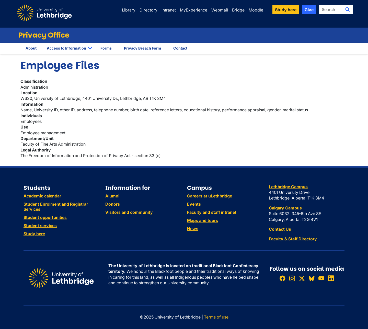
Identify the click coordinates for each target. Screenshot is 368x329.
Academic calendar (42, 195)
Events (194, 204)
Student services (40, 225)
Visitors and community (129, 212)
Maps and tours (202, 220)
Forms (106, 48)
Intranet (169, 10)
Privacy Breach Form (142, 48)
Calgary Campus (285, 207)
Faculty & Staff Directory (293, 238)
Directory (148, 10)
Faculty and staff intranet (211, 212)
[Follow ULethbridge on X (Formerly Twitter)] (302, 278)
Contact (180, 48)
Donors (112, 204)
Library (128, 10)
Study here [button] (285, 9)
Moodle (256, 10)
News (192, 228)
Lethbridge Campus (288, 186)
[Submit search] (347, 9)
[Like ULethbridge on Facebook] (282, 278)
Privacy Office (43, 35)
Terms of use (216, 317)
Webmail (219, 10)
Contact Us (280, 229)
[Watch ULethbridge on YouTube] (321, 278)
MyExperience (193, 10)
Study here (34, 233)
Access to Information (66, 48)
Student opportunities (45, 217)
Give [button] (309, 9)
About (31, 48)
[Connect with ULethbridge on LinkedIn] (331, 278)
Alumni (112, 195)
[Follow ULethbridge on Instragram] (292, 278)
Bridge (238, 10)
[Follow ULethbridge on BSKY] (311, 278)
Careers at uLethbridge (209, 195)
